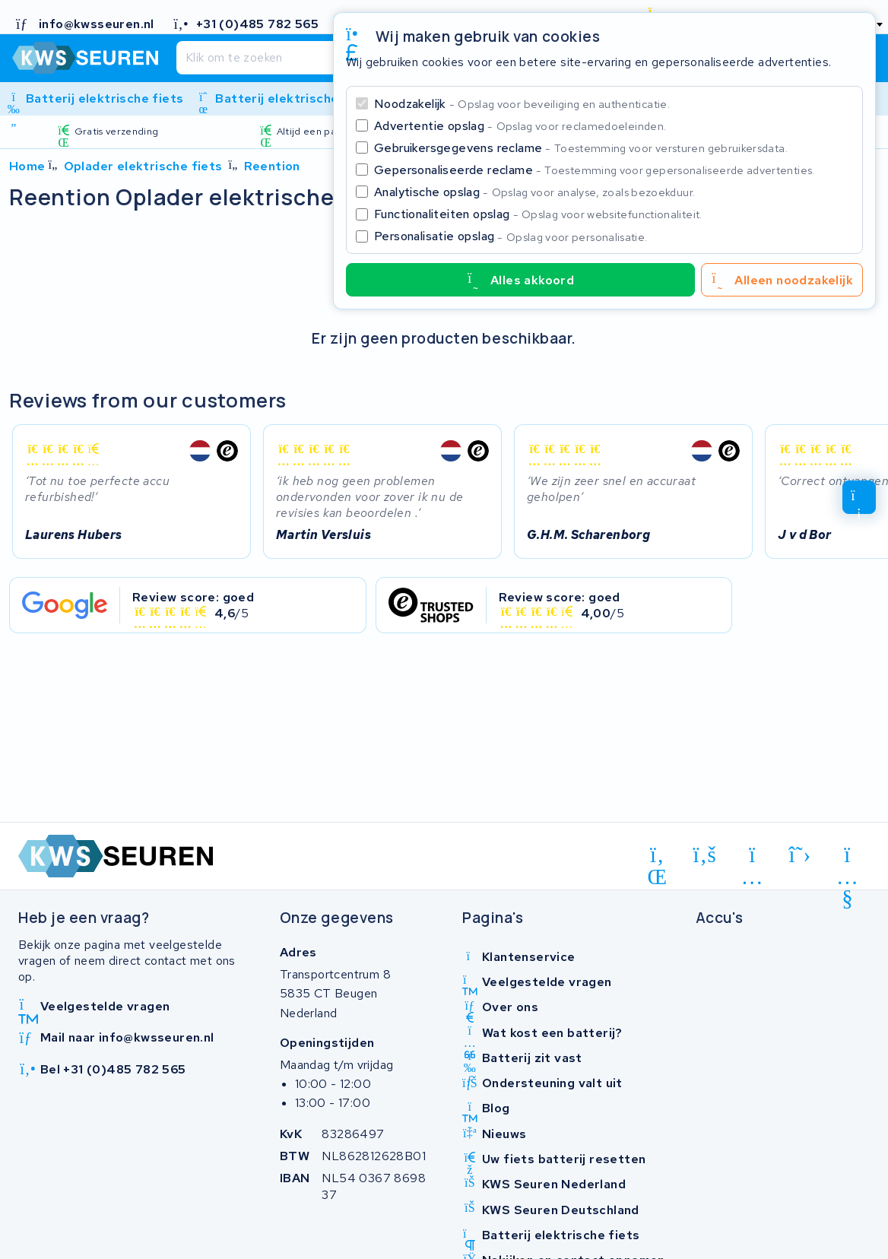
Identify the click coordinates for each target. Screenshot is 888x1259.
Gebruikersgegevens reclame (581, 148)
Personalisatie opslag (511, 236)
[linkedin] (657, 857)
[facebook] (705, 854)
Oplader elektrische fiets (143, 166)
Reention (272, 166)
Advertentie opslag (520, 126)
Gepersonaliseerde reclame (594, 170)
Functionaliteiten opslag (538, 214)
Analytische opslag (534, 192)
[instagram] (752, 857)
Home (27, 166)
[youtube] (847, 857)
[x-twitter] (800, 854)
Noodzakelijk (522, 104)
